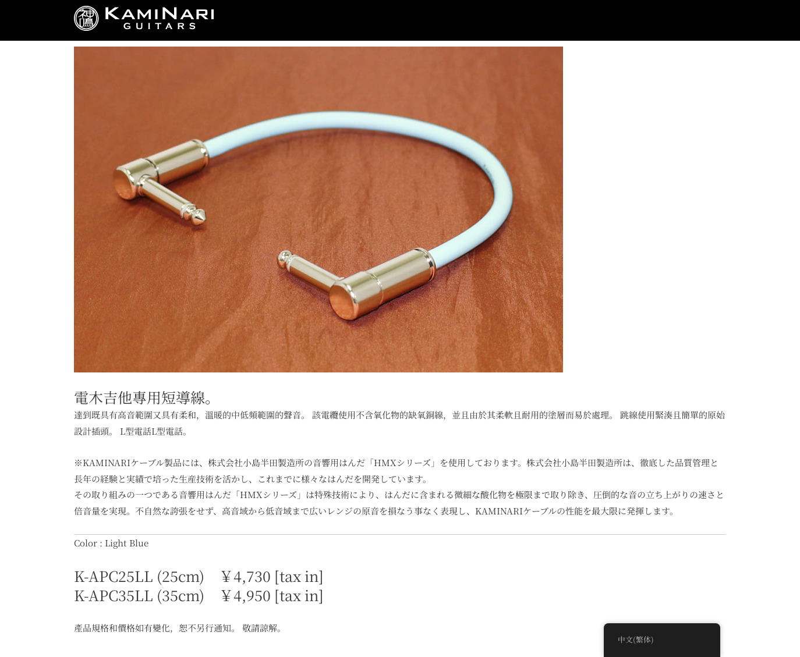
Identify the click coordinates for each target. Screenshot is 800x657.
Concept (301, 20)
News (250, 20)
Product (358, 20)
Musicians (420, 20)
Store (475, 20)
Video (522, 20)
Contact (686, 20)
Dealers (630, 20)
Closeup (574, 20)
